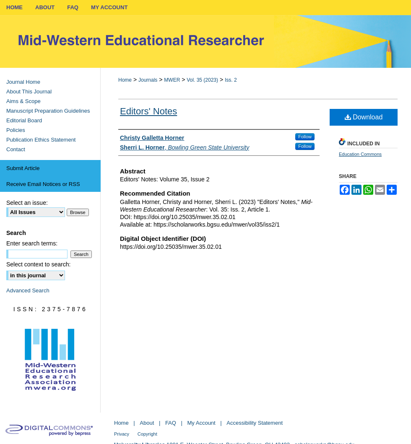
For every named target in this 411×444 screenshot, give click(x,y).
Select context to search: (38, 264)
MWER (172, 80)
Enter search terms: (31, 243)
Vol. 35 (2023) (202, 80)
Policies (15, 130)
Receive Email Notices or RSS (43, 184)
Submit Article (22, 168)
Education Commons (360, 154)
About (147, 423)
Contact (15, 149)
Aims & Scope (23, 101)
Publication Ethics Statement (40, 140)
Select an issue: (27, 202)
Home (125, 80)
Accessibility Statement (254, 423)
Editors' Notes (148, 111)
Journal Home (23, 82)
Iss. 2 (231, 80)
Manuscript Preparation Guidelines (48, 111)
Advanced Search (27, 290)
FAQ (170, 423)
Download (364, 117)
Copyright (147, 433)
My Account (201, 423)
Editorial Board (24, 120)
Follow (305, 136)
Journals (147, 80)
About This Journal (29, 91)
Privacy (121, 433)
